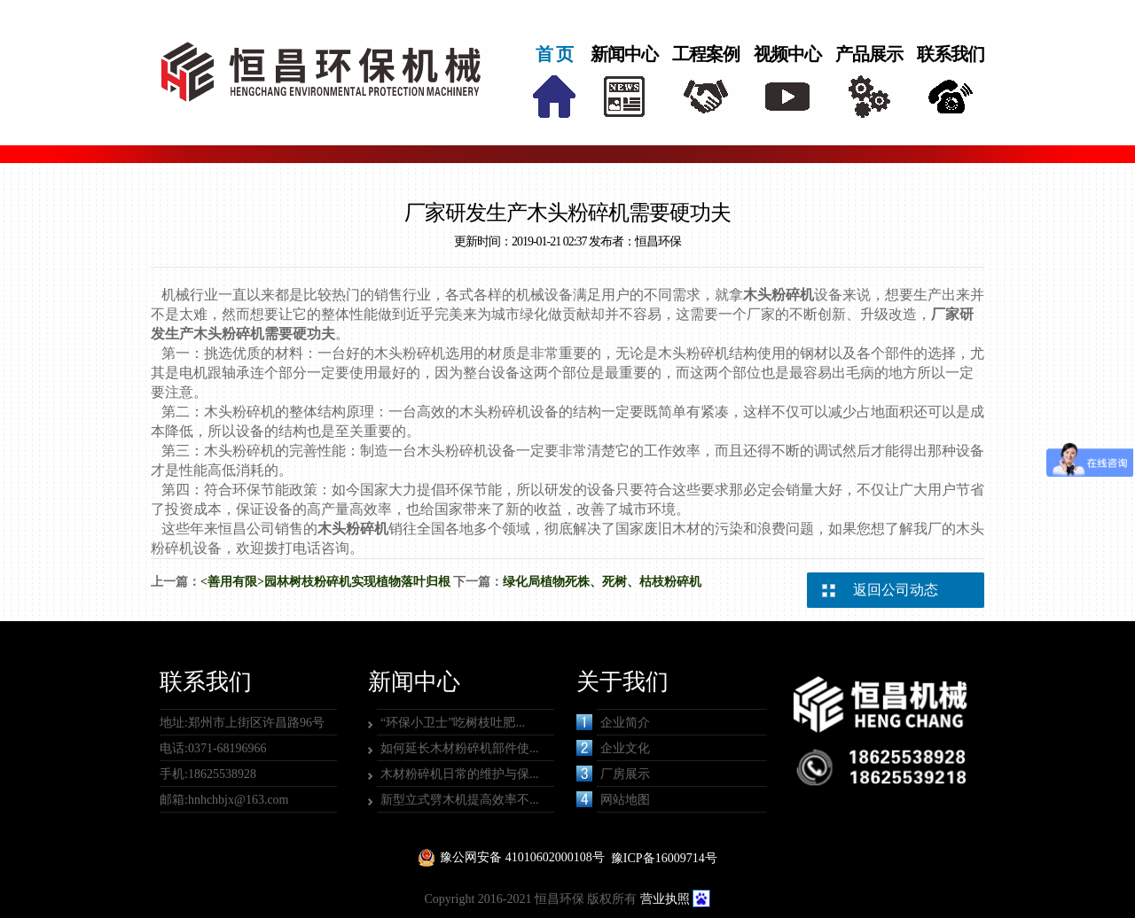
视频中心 (787, 54)
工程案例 (706, 54)
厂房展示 (613, 774)
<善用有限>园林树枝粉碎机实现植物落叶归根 (325, 581)
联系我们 (950, 54)
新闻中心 (624, 54)
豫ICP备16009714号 (664, 858)
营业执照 (665, 899)
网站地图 (613, 799)
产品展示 (869, 54)
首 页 (554, 54)
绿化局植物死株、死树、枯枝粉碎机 (602, 581)
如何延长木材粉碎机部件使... (459, 748)
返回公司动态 (895, 589)
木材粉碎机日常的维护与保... (459, 774)
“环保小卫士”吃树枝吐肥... (452, 722)
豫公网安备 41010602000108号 (522, 857)
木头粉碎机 (778, 294)
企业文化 (613, 748)
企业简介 (613, 722)
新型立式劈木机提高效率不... (459, 799)
